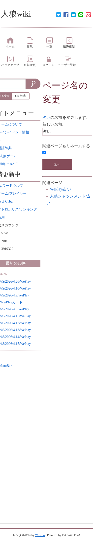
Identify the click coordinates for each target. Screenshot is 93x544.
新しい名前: (52, 124)
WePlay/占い (60, 189)
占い (46, 117)
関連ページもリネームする (66, 146)
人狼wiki (16, 13)
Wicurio (40, 535)
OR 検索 (20, 96)
